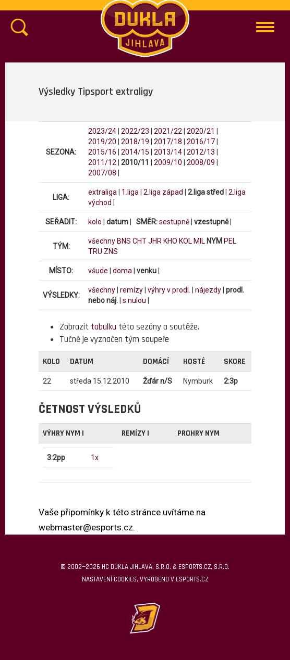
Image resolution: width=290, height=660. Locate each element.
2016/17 (201, 141)
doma (122, 270)
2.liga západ (163, 192)
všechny (101, 241)
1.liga (130, 192)
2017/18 (168, 141)
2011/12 (102, 162)
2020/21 (201, 131)
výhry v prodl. (169, 290)
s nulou (134, 300)
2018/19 (135, 141)
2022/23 (135, 131)
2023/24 (102, 131)
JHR (155, 241)
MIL (199, 241)
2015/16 (102, 152)
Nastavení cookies (109, 579)
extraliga (102, 192)
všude (98, 270)
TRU (95, 251)
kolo (95, 222)
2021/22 (168, 131)
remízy (131, 290)
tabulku (103, 327)
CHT (139, 241)
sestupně (174, 222)
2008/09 (201, 162)
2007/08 (102, 173)
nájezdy (208, 290)
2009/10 (168, 162)
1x (95, 457)
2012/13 (201, 152)
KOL (185, 241)
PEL (230, 241)
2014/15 (135, 152)
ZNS (111, 251)
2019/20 (102, 141)
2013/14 (168, 152)
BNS (124, 241)
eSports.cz (192, 579)
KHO (170, 241)
